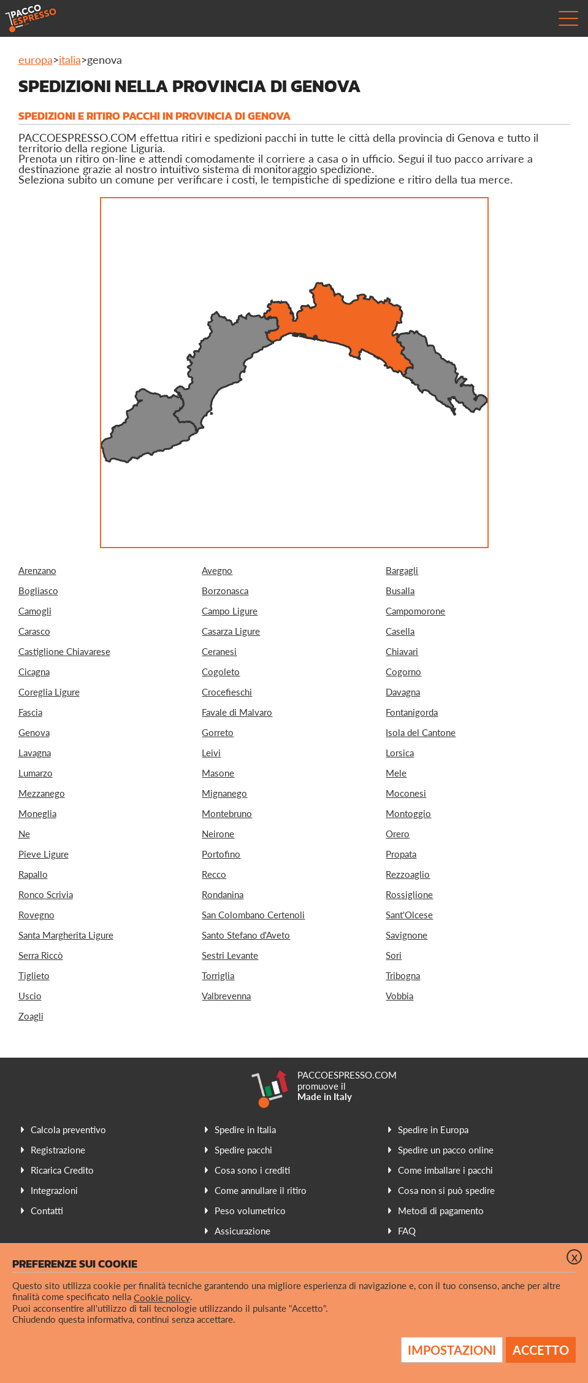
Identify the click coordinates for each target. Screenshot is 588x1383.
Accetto (541, 1349)
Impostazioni (452, 1349)
